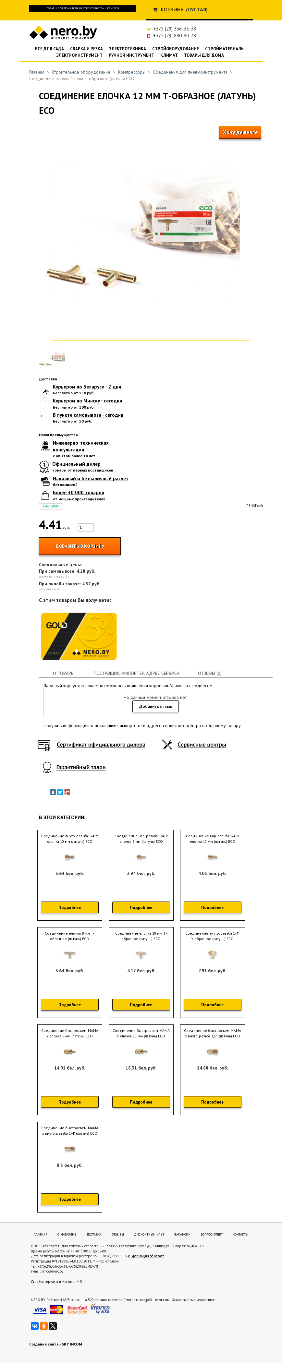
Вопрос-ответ (212, 1234)
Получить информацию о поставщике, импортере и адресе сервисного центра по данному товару (142, 725)
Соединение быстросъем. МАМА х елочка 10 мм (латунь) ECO (141, 1033)
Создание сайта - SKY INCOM (55, 1344)
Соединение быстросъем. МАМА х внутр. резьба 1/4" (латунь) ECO (69, 1130)
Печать (254, 505)
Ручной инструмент (131, 55)
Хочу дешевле (240, 132)
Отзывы (118, 1234)
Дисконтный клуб (149, 1234)
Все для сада (49, 49)
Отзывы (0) (210, 673)
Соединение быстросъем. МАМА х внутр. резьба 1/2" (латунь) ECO (212, 1033)
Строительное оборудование (81, 72)
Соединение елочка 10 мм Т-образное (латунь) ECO (141, 936)
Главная (36, 72)
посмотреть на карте (54, 576)
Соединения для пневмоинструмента (190, 72)
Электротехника (127, 49)
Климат (169, 55)
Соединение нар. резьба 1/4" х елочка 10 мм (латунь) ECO (212, 838)
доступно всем (49, 589)
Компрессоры (131, 72)
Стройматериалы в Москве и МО (56, 1281)
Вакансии (182, 1234)
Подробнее (69, 907)
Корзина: (173, 9)
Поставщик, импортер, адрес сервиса (136, 673)
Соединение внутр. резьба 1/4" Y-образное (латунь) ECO (212, 936)
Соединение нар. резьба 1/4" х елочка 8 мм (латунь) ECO (141, 838)
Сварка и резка (86, 49)
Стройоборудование (175, 49)
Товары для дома (204, 55)
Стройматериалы (225, 49)
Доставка (94, 1234)
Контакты (240, 1234)
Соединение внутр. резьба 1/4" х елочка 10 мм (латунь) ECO (69, 838)
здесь (211, 1299)
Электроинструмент (79, 55)
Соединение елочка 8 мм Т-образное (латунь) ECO (69, 936)
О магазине (66, 1234)
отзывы (164, 1299)
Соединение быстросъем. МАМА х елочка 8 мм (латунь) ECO (69, 1033)
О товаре (63, 673)
